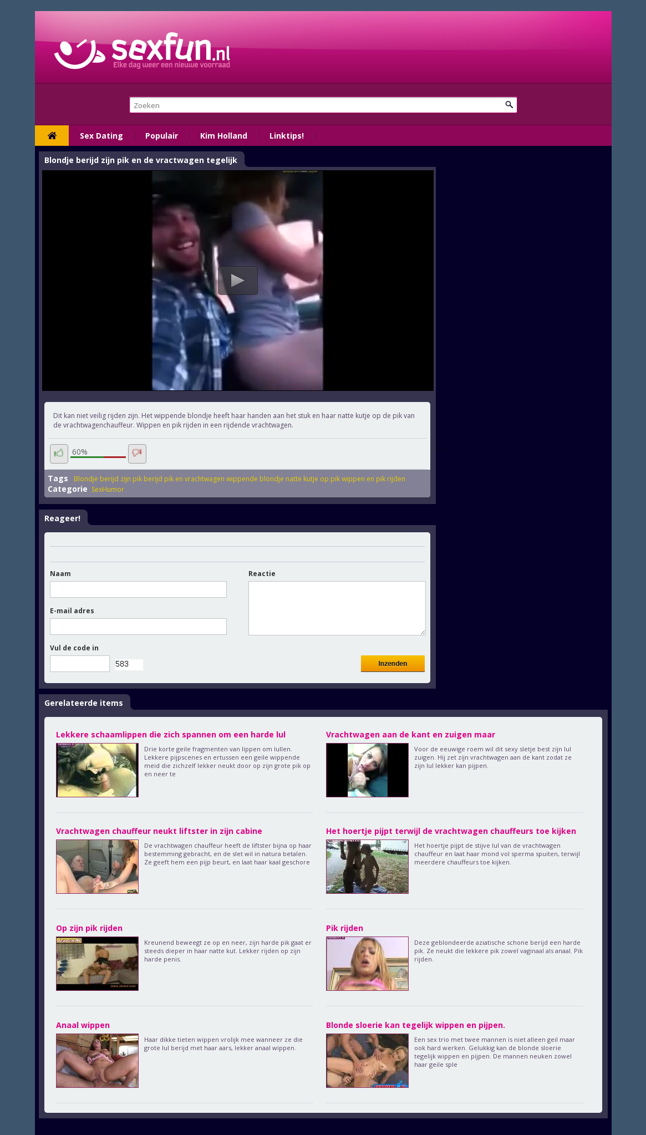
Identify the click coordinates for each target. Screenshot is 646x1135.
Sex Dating (101, 135)
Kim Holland (223, 135)
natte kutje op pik (313, 478)
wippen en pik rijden (373, 478)
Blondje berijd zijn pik (108, 478)
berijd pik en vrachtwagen (184, 478)
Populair (161, 135)
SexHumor (107, 489)
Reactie (262, 573)
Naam (60, 573)
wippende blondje (255, 478)
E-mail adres (72, 610)
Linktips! (286, 135)
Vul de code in (74, 648)
